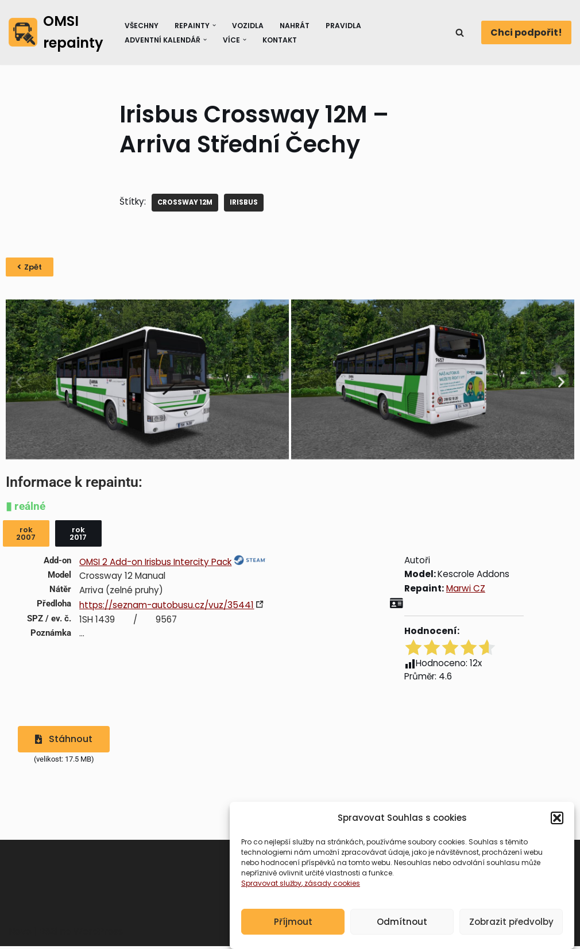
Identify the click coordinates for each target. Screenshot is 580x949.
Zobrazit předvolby (511, 922)
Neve (20, 937)
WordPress (98, 937)
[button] (557, 818)
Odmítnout (402, 922)
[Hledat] (459, 32)
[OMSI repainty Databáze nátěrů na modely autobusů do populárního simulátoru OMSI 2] (56, 32)
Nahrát (298, 25)
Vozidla (250, 25)
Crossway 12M (188, 203)
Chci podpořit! (526, 32)
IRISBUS (249, 203)
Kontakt (283, 39)
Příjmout (293, 922)
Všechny (140, 25)
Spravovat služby (271, 883)
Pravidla (348, 25)
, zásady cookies (330, 883)
